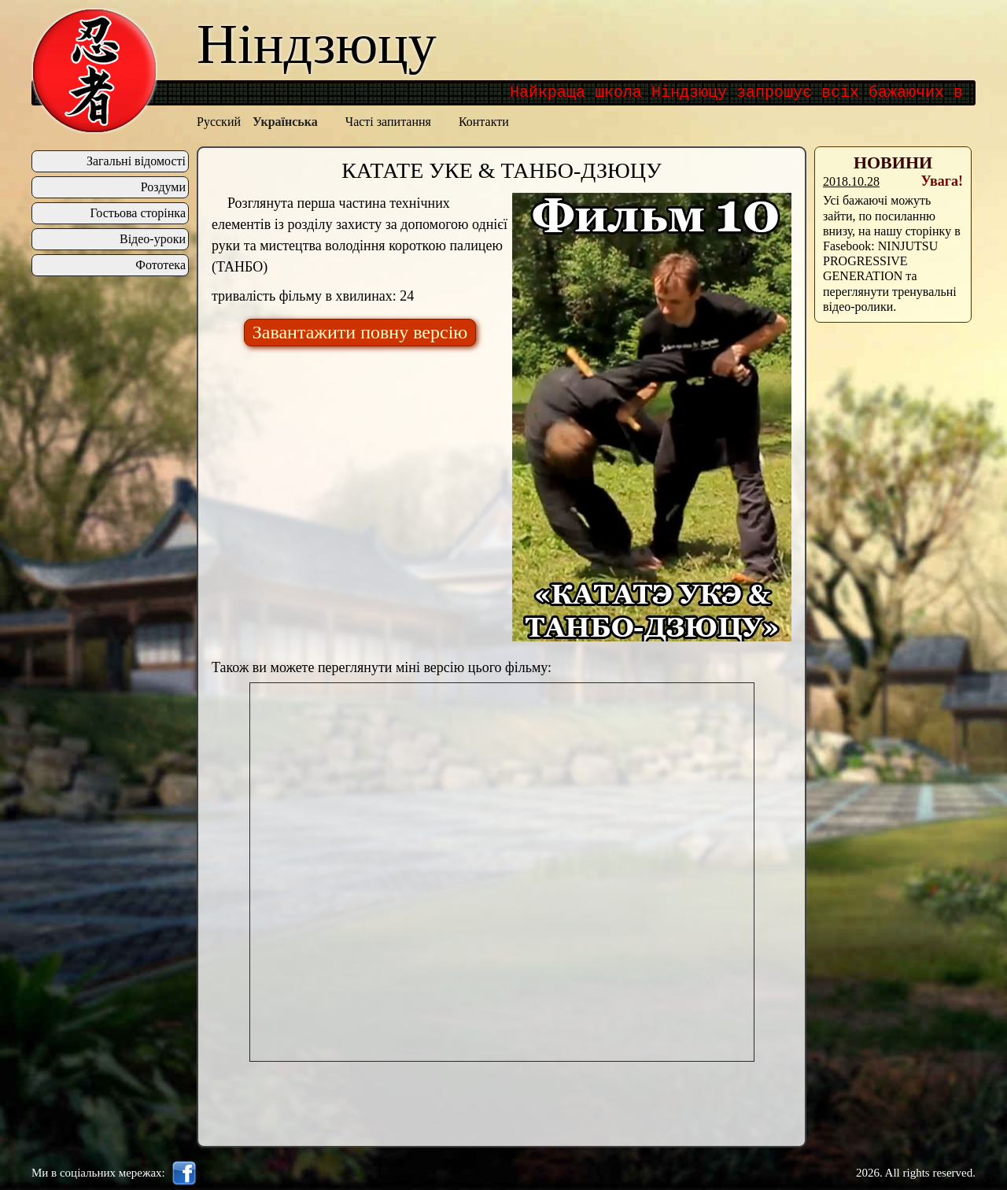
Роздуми (163, 187)
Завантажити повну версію (360, 332)
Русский (219, 121)
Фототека (160, 265)
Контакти (484, 121)
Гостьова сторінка (138, 213)
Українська (285, 121)
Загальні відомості (136, 161)
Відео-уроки (153, 239)
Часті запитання (388, 121)
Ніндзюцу (317, 44)
